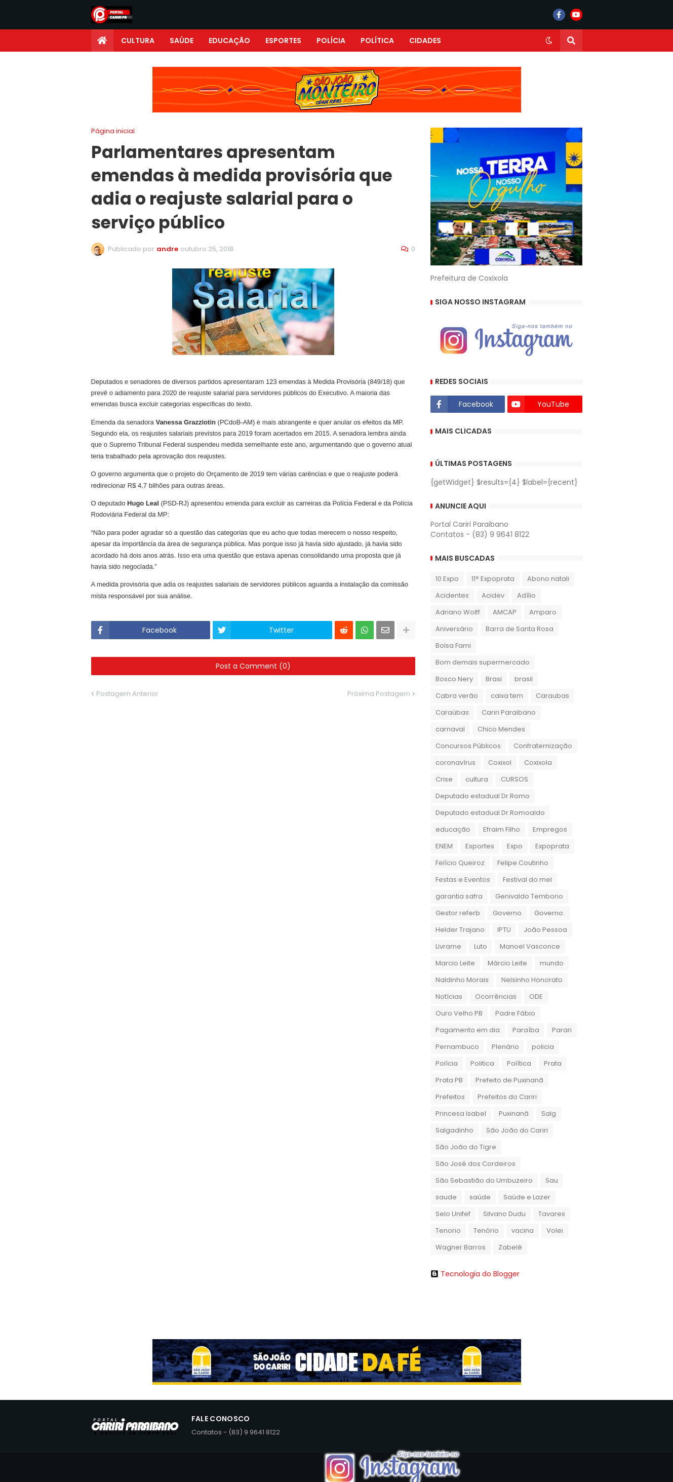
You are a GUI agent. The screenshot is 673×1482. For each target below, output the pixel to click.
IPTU (504, 929)
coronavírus (456, 762)
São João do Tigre (466, 1147)
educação (453, 829)
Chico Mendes (501, 729)
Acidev (493, 595)
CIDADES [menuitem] (425, 40)
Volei (554, 1230)
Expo (515, 846)
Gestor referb (458, 913)
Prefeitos (450, 1097)
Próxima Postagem (378, 693)
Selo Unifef (453, 1214)
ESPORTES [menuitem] (283, 40)
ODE (536, 996)
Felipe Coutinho (522, 863)
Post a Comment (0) (253, 666)
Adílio (526, 595)
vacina (522, 1230)
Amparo (543, 612)
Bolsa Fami (453, 645)
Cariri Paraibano (509, 712)
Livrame (448, 946)
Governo (507, 913)
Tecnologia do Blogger (475, 1274)
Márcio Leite (507, 963)
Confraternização (542, 746)
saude (446, 1197)
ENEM (444, 846)
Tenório (486, 1230)
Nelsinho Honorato (532, 980)
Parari (562, 1030)
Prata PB (449, 1080)
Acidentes (452, 595)
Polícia (447, 1063)
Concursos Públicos (468, 746)
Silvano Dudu (504, 1214)
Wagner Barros (461, 1247)
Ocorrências (496, 996)
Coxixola (538, 762)
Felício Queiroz (460, 863)
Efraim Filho (501, 829)
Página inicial (113, 131)
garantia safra (459, 896)
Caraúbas (452, 712)
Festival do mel (527, 879)
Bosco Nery (454, 679)
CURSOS (514, 779)
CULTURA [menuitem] (137, 40)
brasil (523, 679)
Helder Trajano (460, 929)
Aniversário (454, 629)
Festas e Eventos (463, 879)
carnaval (450, 729)
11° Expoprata (492, 578)
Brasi (494, 679)
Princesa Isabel (461, 1113)
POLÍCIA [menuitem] (330, 40)
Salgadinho (454, 1130)
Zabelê (510, 1247)
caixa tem (507, 695)
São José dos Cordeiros (476, 1163)
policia (543, 1046)
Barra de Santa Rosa (519, 629)
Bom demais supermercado (483, 662)
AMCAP (505, 612)
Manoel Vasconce (530, 946)
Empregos (550, 829)
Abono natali (548, 578)
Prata (553, 1063)
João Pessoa (545, 929)
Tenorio (448, 1230)
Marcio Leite (455, 963)
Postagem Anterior (127, 693)
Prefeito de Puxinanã (509, 1080)
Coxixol (499, 762)
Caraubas (552, 695)
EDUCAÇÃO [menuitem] (229, 40)
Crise (444, 779)
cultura (476, 779)
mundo (552, 963)
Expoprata (552, 846)
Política (519, 1063)
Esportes (479, 846)
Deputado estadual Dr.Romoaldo (490, 812)
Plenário (505, 1046)
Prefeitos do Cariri (507, 1097)
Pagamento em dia (468, 1030)
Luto (480, 946)
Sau (551, 1180)
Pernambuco (457, 1046)
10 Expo (447, 578)
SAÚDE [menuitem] (181, 40)
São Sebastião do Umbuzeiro (484, 1180)
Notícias (449, 996)
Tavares (551, 1214)
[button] (549, 40)
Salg (548, 1113)
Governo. (549, 913)
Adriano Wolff (458, 612)
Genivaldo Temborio (529, 896)
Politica (482, 1063)
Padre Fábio (515, 1013)
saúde (480, 1197)
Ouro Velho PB (459, 1013)
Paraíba (525, 1030)
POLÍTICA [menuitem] (377, 40)
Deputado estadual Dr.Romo (483, 796)
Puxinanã (514, 1113)
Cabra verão (457, 695)
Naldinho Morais (462, 980)
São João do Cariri (517, 1130)
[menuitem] (102, 40)
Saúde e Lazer (526, 1197)
